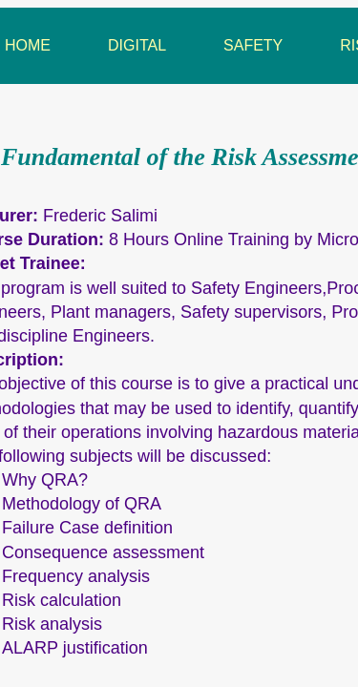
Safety (253, 45)
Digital (137, 45)
